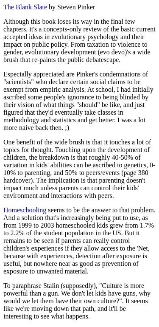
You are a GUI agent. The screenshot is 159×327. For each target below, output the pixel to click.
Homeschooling (24, 210)
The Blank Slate (25, 7)
